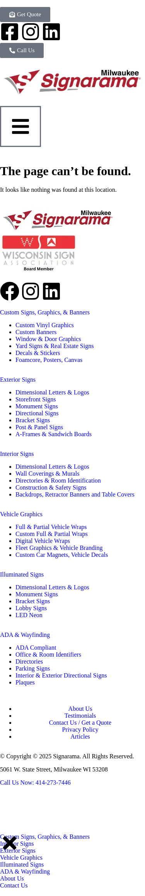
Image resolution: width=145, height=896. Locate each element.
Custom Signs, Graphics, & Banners (45, 312)
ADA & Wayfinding (25, 634)
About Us (12, 878)
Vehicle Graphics (21, 514)
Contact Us (14, 885)
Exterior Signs (18, 379)
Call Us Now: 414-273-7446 (35, 782)
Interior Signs (17, 454)
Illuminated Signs (22, 574)
